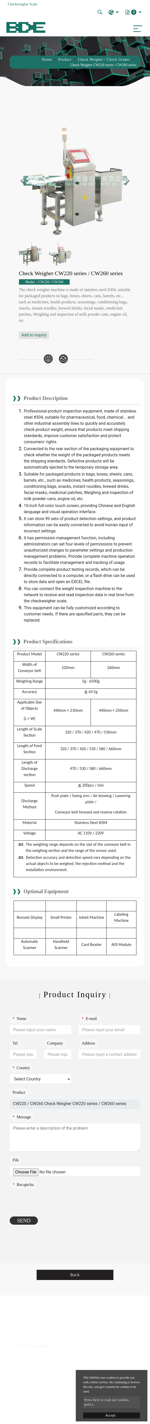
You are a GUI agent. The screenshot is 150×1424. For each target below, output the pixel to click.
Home (47, 59)
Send (23, 1220)
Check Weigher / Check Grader (104, 59)
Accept (110, 1415)
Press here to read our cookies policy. (106, 1402)
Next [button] (125, 180)
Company (55, 1043)
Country (21, 1068)
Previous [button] (24, 180)
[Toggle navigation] (136, 27)
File (16, 1160)
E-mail (89, 1018)
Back (75, 1275)
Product (64, 59)
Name (19, 1018)
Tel (15, 1043)
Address (88, 1043)
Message (22, 1117)
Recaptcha (23, 1184)
